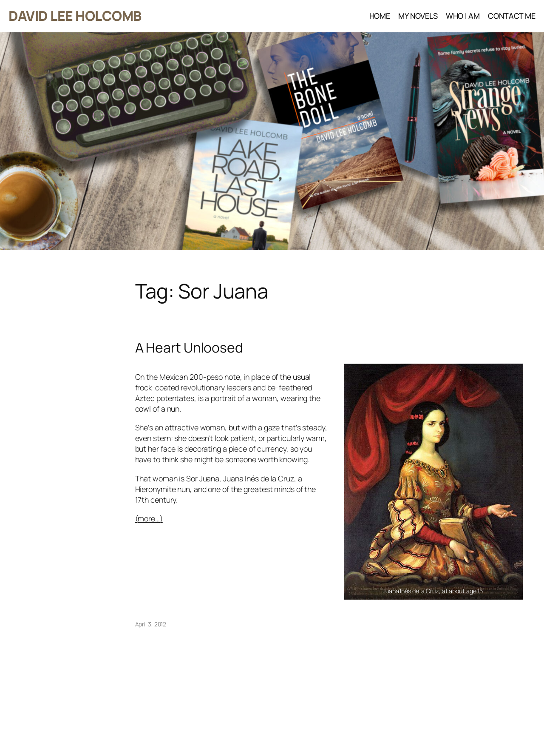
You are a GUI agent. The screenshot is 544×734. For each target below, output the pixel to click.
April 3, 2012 (151, 624)
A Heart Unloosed (189, 348)
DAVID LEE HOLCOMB (75, 15)
